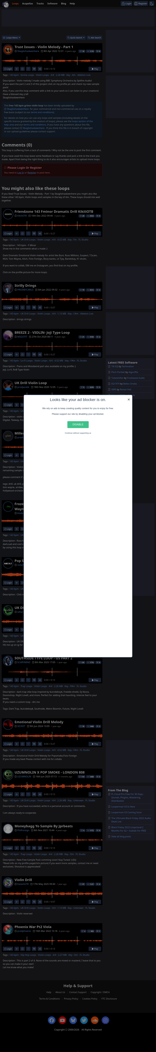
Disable (78, 424)
